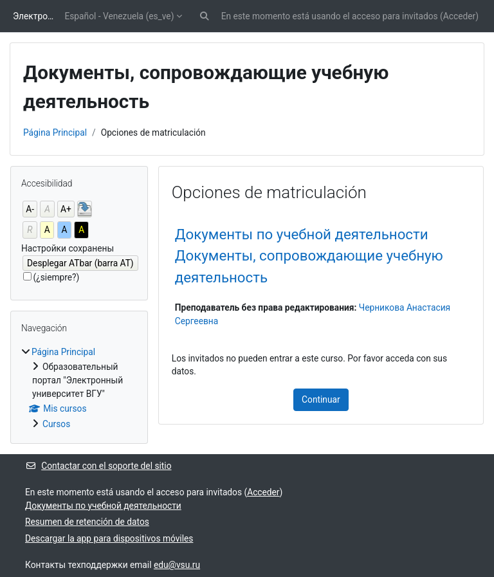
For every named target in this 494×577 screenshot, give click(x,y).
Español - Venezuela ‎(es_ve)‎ (119, 16)
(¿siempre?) (56, 277)
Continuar (321, 399)
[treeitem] (79, 388)
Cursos (56, 424)
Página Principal (55, 132)
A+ (65, 209)
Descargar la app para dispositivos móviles (109, 538)
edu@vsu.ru (177, 565)
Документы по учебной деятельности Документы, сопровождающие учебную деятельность (309, 256)
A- (30, 209)
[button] (204, 16)
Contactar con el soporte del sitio (98, 466)
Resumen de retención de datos (87, 522)
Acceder (459, 16)
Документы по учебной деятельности (103, 505)
